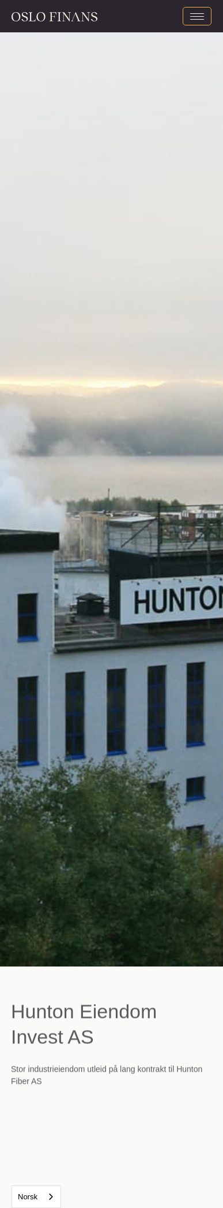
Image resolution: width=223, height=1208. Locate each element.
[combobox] (36, 1196)
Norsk (27, 1196)
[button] (56, 483)
